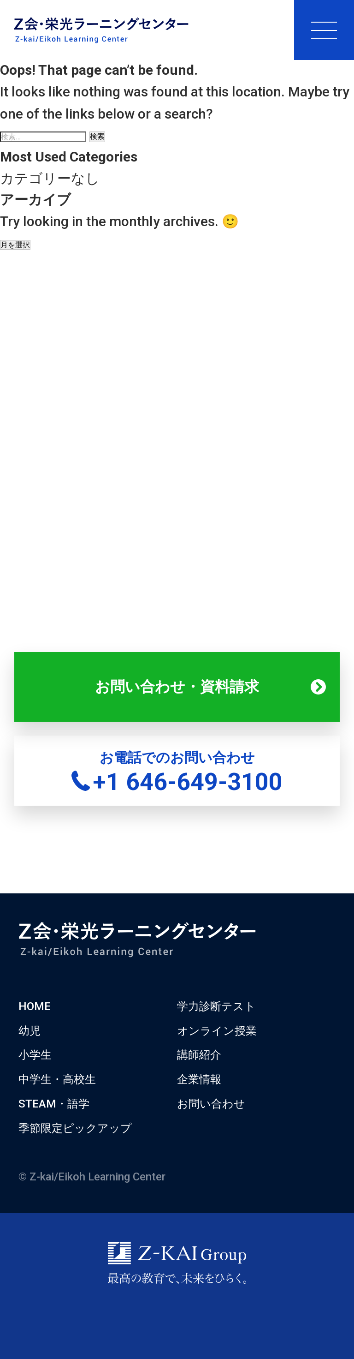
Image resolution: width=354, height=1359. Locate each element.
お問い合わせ (211, 1103)
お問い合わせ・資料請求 (177, 686)
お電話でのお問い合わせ (177, 772)
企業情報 (199, 1079)
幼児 (29, 1030)
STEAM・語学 (53, 1103)
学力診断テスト (216, 1006)
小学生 (35, 1054)
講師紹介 (199, 1054)
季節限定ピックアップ (75, 1128)
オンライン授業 (217, 1030)
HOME (34, 1006)
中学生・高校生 (57, 1079)
